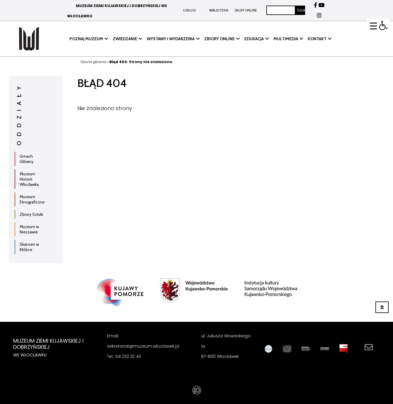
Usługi (189, 10)
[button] (383, 25)
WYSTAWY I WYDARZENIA (171, 38)
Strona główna (93, 61)
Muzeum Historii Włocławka (29, 179)
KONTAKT (317, 38)
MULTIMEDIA (285, 38)
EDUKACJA (254, 38)
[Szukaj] (280, 10)
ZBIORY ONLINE (219, 38)
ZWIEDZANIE (125, 38)
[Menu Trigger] (373, 25)
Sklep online (245, 10)
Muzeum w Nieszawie (29, 229)
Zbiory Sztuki (31, 214)
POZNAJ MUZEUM (86, 38)
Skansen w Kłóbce (29, 247)
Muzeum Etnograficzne (32, 199)
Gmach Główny (26, 159)
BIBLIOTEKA (218, 10)
